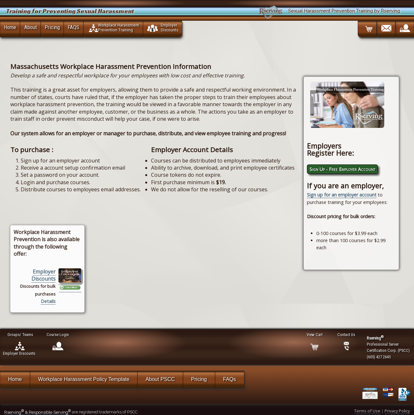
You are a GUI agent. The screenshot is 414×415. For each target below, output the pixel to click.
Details (48, 301)
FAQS (73, 27)
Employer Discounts (43, 275)
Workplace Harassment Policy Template (83, 379)
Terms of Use (367, 411)
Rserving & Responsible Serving (37, 412)
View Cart (315, 334)
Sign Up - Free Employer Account (342, 169)
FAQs (229, 379)
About (30, 27)
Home (10, 27)
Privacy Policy (397, 411)
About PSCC (160, 379)
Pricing (52, 27)
